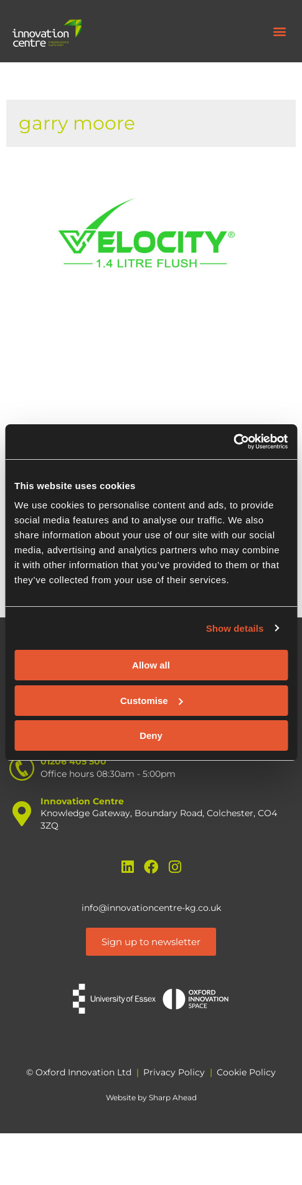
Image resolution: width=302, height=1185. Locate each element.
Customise (151, 700)
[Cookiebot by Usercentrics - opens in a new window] (233, 442)
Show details (235, 628)
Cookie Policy (246, 1072)
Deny (151, 735)
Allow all (151, 665)
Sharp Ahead (173, 1097)
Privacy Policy (174, 1072)
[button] (279, 31)
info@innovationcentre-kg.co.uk (151, 907)
